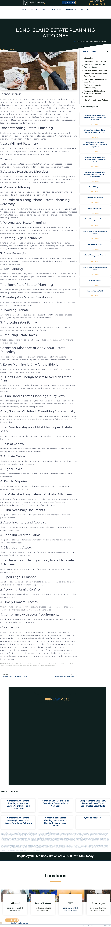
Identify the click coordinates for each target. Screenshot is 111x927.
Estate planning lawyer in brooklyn (75, 846)
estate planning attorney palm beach (69, 837)
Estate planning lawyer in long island (88, 846)
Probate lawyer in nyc (5, 850)
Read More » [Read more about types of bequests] (95, 192)
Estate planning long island (63, 847)
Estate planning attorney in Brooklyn (33, 850)
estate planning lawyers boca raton (15, 837)
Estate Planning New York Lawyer (7, 832)
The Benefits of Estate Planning (95, 70)
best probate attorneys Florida (78, 839)
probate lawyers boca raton (12, 839)
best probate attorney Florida (67, 839)
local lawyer (78, 834)
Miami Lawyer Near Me (39, 832)
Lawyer (37, 4)
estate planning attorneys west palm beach (99, 837)
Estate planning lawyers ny (53, 847)
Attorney (97, 923)
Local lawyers (96, 847)
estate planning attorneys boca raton (42, 837)
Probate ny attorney (22, 850)
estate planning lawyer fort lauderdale (15, 840)
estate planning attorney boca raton (28, 837)
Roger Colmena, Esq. (95, 208)
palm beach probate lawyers (99, 838)
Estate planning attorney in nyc (95, 845)
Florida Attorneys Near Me (38, 834)
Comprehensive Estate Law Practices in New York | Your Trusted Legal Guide (95, 145)
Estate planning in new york (44, 846)
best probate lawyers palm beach (100, 839)
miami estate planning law (82, 840)
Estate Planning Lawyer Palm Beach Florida (91, 833)
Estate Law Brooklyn (49, 845)
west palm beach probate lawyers (88, 838)
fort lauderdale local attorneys (71, 840)
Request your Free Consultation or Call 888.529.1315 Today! (55, 856)
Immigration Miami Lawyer (10, 834)
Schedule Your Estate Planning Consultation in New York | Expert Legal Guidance (95, 174)
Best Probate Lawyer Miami (35, 833)
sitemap (85, 926)
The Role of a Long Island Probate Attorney (93, 86)
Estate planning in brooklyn (34, 846)
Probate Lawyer (30, 839)
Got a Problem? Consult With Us (96, 100)
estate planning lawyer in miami (28, 840)
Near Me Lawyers (63, 832)
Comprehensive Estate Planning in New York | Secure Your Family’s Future (95, 159)
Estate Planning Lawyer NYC (29, 832)
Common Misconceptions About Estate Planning (95, 75)
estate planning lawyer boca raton (96, 835)
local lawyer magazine (92, 834)
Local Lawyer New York (64, 845)
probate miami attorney (52, 835)
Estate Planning (36, 2)
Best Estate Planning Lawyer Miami (46, 833)
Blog (43, 9)
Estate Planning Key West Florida (59, 834)
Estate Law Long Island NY (34, 845)
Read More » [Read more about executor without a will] (95, 202)
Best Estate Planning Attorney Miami (59, 833)
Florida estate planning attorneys (51, 840)
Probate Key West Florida (47, 834)
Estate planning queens (82, 847)
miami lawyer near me (103, 840)
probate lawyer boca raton (22, 839)
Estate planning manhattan (73, 847)
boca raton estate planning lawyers (52, 838)
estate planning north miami (39, 840)
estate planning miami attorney (42, 835)
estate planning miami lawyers (30, 835)
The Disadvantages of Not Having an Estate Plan (96, 80)
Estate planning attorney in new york (82, 845)
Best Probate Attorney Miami (24, 833)
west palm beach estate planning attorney (22, 838)
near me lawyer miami (70, 835)
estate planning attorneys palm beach (55, 837)
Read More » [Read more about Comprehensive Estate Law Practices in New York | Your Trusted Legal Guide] (95, 151)
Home (24, 9)
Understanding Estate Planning (95, 61)
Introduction (88, 58)
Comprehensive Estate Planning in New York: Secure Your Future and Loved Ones (95, 117)
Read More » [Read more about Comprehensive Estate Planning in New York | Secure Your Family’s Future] (95, 166)
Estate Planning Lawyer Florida (48, 832)
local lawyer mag (84, 834)
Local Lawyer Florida (30, 834)
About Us (34, 9)
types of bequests (95, 187)
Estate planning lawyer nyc (43, 847)
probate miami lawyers (61, 835)
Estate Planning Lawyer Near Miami (95, 832)
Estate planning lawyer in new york (7, 847)
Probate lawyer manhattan (14, 850)
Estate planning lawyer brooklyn (63, 846)
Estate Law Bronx (57, 845)
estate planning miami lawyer (19, 835)
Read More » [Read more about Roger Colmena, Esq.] (95, 213)
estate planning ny (72, 845)
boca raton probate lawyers (64, 838)
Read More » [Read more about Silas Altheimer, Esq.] (95, 249)
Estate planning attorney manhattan (11, 846)
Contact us (84, 9)
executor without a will (95, 197)
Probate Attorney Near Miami (14, 833)
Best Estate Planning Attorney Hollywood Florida (75, 833)
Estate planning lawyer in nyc (19, 847)
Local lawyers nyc (102, 847)
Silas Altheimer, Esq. (95, 244)
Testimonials (70, 9)
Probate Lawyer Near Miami (84, 832)
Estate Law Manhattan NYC (16, 845)
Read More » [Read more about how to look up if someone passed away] (95, 238)
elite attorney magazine (10, 835)
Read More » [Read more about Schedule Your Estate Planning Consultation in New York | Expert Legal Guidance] (95, 181)
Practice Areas (55, 9)
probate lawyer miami (78, 835)
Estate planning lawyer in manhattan (101, 846)
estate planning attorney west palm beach (83, 837)
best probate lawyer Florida (89, 839)
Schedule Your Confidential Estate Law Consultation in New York (55, 803)
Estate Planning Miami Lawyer (18, 832)
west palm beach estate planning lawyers (38, 838)
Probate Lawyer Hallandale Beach (72, 832)
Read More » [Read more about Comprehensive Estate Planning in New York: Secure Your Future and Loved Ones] (95, 124)
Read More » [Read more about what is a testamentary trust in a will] (95, 226)
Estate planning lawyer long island (31, 847)
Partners (108, 923)
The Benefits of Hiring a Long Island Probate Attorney (94, 92)
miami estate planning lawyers (92, 840)
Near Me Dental (57, 832)
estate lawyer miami (86, 835)
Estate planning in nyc (53, 846)
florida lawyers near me (61, 840)
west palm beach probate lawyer (75, 838)
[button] (108, 51)
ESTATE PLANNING (7, 49)
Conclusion (88, 97)
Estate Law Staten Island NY (6, 845)
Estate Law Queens (42, 845)
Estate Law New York (25, 845)
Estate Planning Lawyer (19, 923)
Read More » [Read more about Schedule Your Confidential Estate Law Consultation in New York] (95, 137)
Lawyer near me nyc (90, 847)
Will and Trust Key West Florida (70, 834)
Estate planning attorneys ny (23, 846)
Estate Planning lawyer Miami (20, 834)
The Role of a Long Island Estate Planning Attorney (95, 66)
